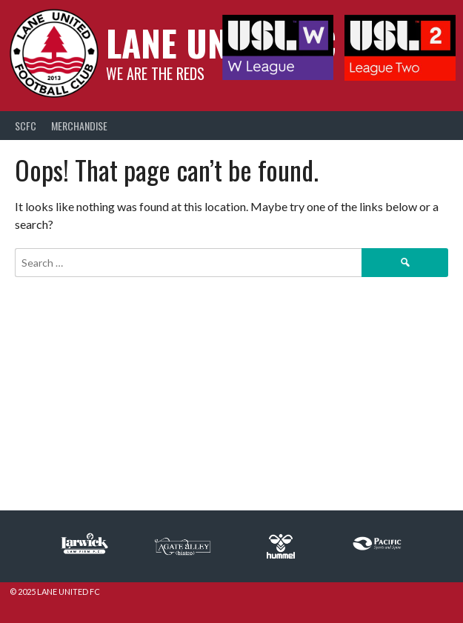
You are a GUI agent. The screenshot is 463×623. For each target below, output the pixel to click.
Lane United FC (221, 42)
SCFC (25, 125)
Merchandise (79, 125)
